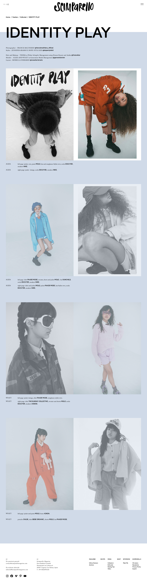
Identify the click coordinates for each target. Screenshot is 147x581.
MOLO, (38, 286)
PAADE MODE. (62, 519)
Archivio (91, 565)
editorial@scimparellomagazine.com (17, 569)
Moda (110, 559)
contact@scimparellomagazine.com (16, 563)
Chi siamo (135, 563)
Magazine (92, 559)
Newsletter (135, 565)
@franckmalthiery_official (44, 48)
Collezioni (111, 563)
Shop (119, 559)
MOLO (38, 164)
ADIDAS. (35, 404)
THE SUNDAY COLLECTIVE (38, 401)
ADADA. (47, 513)
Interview (126, 559)
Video (109, 569)
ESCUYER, (43, 170)
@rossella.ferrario (36, 60)
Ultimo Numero (93, 563)
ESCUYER (69, 164)
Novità (102, 559)
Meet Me (125, 563)
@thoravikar (75, 55)
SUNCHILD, (67, 280)
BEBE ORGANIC (38, 519)
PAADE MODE (32, 280)
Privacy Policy (136, 567)
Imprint (134, 569)
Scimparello (136, 559)
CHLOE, (26, 519)
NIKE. (26, 166)
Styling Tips (111, 567)
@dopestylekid (48, 50)
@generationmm (59, 58)
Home (8, 17)
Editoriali (23, 17)
